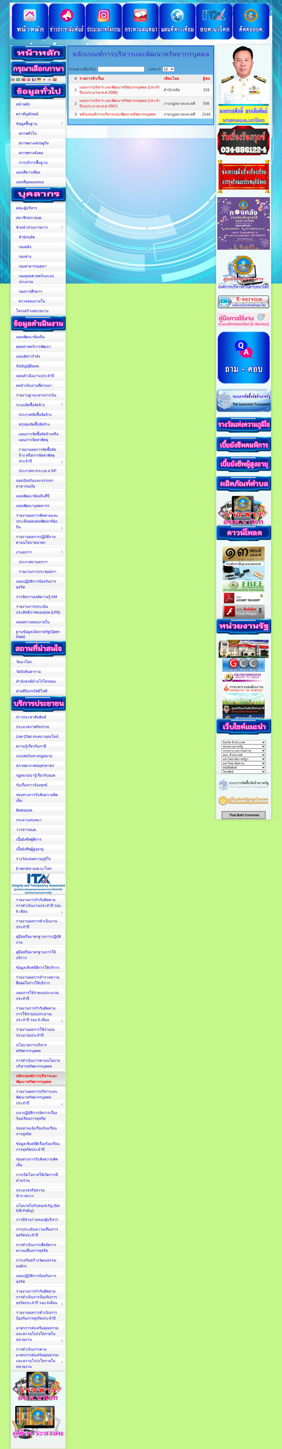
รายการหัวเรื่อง (91, 78)
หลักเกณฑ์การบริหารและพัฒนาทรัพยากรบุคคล (117, 114)
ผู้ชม (206, 78)
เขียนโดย (171, 78)
